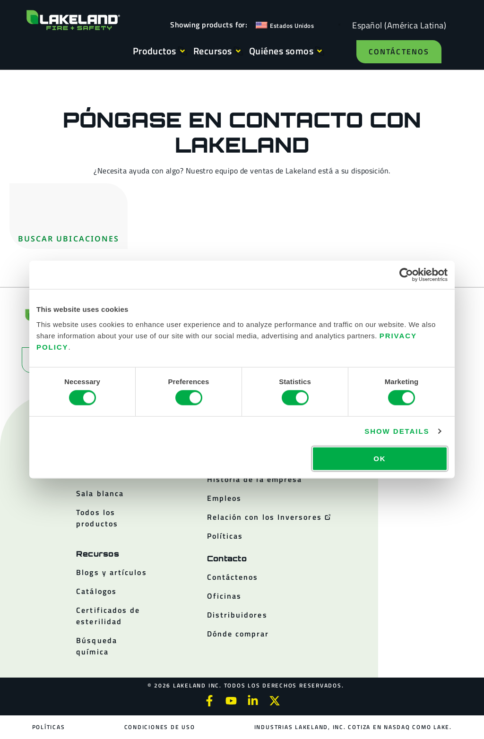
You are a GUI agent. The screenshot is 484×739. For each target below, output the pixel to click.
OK (379, 458)
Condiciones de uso (159, 726)
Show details (396, 431)
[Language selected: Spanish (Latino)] (396, 25)
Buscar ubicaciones (68, 238)
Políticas (48, 726)
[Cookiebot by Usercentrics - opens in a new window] (406, 275)
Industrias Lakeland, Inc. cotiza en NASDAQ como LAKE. (353, 726)
